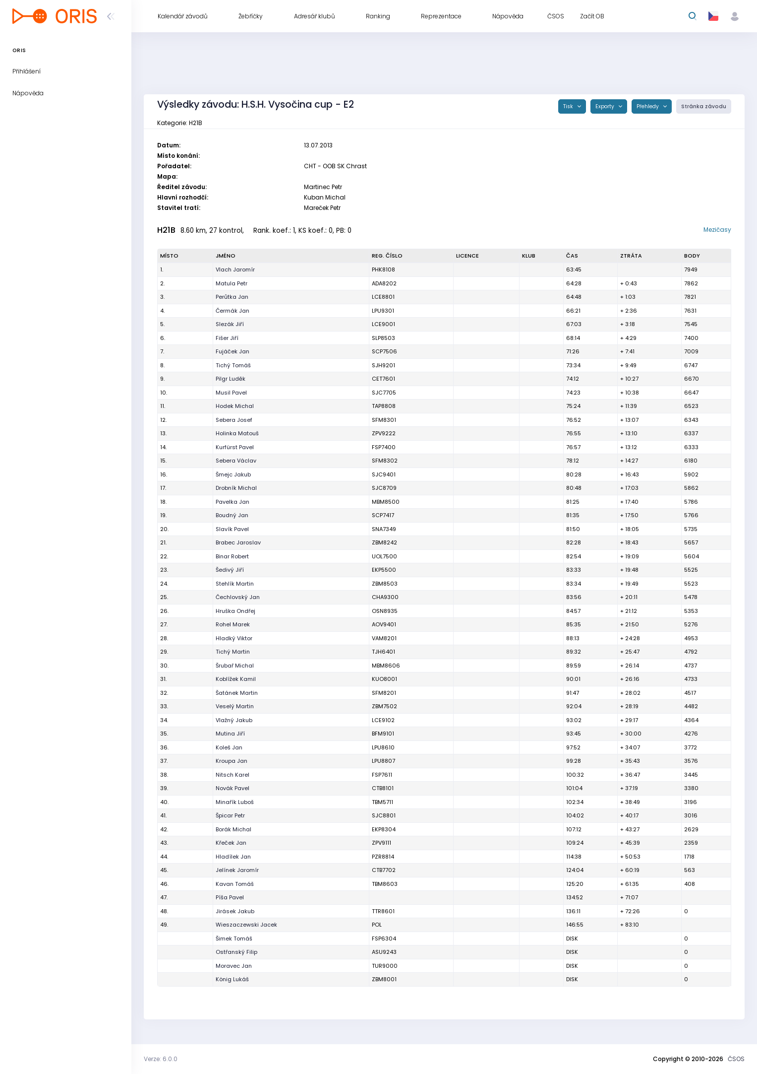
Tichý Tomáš (233, 365)
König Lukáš (232, 979)
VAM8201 (384, 638)
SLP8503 (383, 338)
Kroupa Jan (231, 761)
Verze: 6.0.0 (160, 1059)
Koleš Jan (229, 747)
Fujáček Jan (232, 351)
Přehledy (648, 106)
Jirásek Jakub (235, 911)
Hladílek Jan (233, 857)
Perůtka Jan (232, 297)
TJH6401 (383, 652)
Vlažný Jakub (234, 720)
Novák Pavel (232, 788)
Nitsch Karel (232, 775)
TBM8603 (385, 884)
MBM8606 (386, 666)
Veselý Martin (235, 706)
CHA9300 (385, 597)
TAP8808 (384, 406)
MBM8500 (386, 502)
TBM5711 (382, 802)
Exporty (605, 106)
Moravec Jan (234, 966)
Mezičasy (717, 229)
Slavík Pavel (232, 529)
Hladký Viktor (234, 638)
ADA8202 (384, 283)
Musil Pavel (231, 393)
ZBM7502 (384, 706)
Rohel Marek (233, 624)
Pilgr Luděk (230, 379)
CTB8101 (383, 788)
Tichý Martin (233, 652)
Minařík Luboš (235, 802)
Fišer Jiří (227, 338)
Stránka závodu (703, 106)
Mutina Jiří (230, 734)
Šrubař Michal (235, 666)
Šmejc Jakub (233, 474)
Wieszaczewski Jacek (246, 925)
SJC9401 (384, 474)
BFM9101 (383, 734)
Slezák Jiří (230, 324)
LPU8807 (383, 761)
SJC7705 (384, 393)
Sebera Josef (234, 420)
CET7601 (383, 379)
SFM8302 (385, 461)
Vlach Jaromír (235, 269)
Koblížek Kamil (236, 679)
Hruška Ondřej (235, 611)
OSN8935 (385, 611)
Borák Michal (233, 829)
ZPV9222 (384, 433)
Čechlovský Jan (238, 597)
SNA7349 (384, 529)
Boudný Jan (232, 515)
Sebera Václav (236, 461)
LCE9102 (383, 720)
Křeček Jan (231, 843)
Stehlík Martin (235, 584)
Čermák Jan (232, 311)
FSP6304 (384, 938)
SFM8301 (384, 420)
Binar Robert (232, 556)
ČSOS (736, 1059)
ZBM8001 (384, 979)
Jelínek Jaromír (237, 870)
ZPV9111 (381, 843)
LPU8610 (383, 747)
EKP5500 (384, 570)
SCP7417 (383, 515)
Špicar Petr (230, 815)
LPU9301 (383, 311)
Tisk (569, 106)
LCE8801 (383, 297)
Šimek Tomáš (234, 938)
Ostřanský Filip (236, 952)
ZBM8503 (385, 584)
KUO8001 (384, 679)
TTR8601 (383, 911)
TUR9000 (385, 966)
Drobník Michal (236, 488)
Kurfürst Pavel (235, 447)
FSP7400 (384, 447)
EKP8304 (384, 829)
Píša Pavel (230, 897)
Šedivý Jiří (230, 570)
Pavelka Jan (232, 502)
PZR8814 (383, 857)
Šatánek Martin (237, 693)
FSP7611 (382, 775)
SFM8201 (384, 693)
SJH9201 (383, 365)
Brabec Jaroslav (238, 542)
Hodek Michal (235, 406)
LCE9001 (383, 324)
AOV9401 (384, 624)
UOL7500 (384, 556)
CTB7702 (384, 870)
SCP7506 (384, 351)
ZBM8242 (384, 542)
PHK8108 (383, 269)
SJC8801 (384, 815)
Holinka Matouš (237, 433)
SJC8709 (384, 488)
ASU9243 (384, 952)
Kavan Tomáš (235, 884)
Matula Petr (231, 283)
